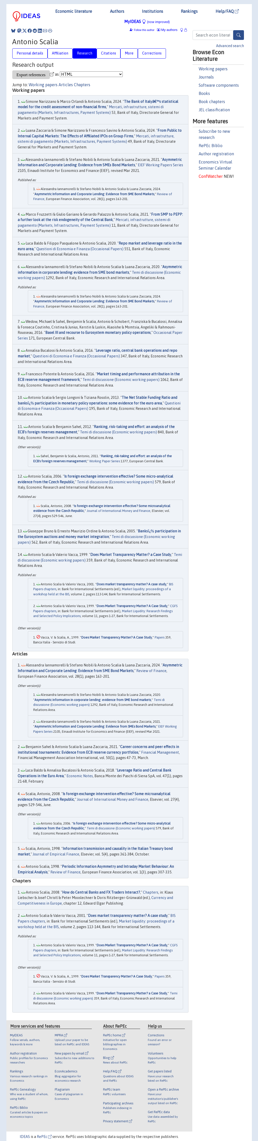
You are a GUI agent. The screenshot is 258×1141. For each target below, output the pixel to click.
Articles (66, 84)
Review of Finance (151, 671)
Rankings (189, 11)
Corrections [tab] (152, 53)
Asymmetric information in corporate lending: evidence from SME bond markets (93, 700)
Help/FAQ (227, 11)
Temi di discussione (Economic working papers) (121, 380)
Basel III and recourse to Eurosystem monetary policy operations (98, 333)
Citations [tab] (108, 53)
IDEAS (25, 1137)
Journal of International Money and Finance (118, 511)
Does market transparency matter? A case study (131, 584)
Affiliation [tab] (60, 53)
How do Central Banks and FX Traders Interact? (101, 892)
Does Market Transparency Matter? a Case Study (130, 555)
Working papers (213, 69)
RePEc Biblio (210, 145)
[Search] (238, 35)
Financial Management (160, 752)
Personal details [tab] (30, 53)
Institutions (152, 11)
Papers (159, 637)
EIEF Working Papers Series (160, 165)
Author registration (216, 153)
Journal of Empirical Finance (56, 854)
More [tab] (129, 53)
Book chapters (212, 101)
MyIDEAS (147, 21)
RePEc (44, 1137)
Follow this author (144, 30)
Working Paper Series (104, 461)
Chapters (82, 84)
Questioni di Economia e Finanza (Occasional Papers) (80, 249)
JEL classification (214, 109)
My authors (167, 30)
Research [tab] (84, 53)
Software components (219, 85)
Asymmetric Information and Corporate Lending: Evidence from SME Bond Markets (94, 194)
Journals (206, 77)
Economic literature (73, 11)
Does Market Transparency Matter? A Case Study (132, 606)
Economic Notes (79, 776)
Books (204, 93)
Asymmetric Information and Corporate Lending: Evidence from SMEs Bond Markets (95, 726)
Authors (117, 11)
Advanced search (230, 46)
